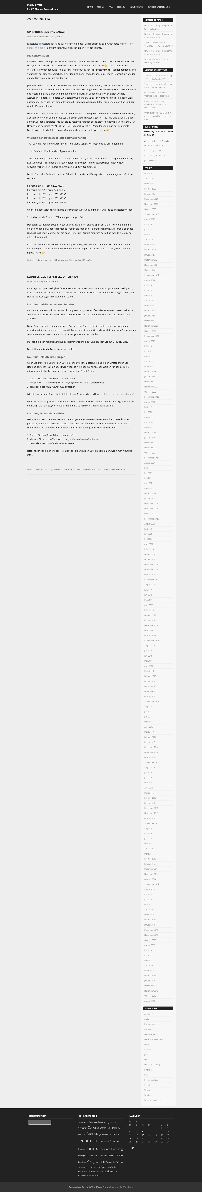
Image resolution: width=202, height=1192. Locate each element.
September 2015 (151, 823)
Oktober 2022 (150, 392)
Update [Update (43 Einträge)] (108, 1171)
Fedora (100, 7)
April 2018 (148, 666)
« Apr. (131, 1148)
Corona (147, 1029)
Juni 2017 (148, 716)
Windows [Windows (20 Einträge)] (82, 1175)
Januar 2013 (149, 980)
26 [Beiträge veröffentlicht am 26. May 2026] (137, 1141)
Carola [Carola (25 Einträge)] (113, 1122)
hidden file (86, 469)
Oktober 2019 (150, 574)
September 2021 (151, 457)
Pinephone (149, 1070)
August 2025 (149, 219)
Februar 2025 (150, 249)
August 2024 (149, 280)
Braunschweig (136, 7)
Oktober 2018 (150, 635)
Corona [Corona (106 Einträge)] (93, 1127)
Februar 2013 (150, 975)
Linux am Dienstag (152, 1064)
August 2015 (149, 828)
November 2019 (151, 569)
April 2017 (148, 727)
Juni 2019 (148, 595)
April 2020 (148, 544)
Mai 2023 (148, 356)
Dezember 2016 (151, 747)
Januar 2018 (149, 681)
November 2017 (151, 691)
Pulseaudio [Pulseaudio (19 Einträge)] (110, 1162)
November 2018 (151, 630)
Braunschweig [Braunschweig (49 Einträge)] (96, 1122)
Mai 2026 (148, 173)
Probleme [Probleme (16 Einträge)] (82, 1162)
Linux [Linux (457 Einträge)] (92, 1148)
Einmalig (165, 141)
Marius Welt (34, 5)
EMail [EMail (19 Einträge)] (104, 1134)
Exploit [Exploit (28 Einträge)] (116, 1134)
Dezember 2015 (151, 808)
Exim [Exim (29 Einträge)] (109, 1134)
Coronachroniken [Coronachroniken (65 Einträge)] (111, 1127)
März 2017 (149, 732)
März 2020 (149, 549)
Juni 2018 (148, 656)
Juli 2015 (148, 833)
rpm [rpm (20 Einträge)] (121, 1162)
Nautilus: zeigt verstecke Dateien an (52, 276)
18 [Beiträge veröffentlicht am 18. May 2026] (130, 1138)
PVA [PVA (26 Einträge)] (117, 1162)
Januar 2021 (149, 498)
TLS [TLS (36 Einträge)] (95, 1171)
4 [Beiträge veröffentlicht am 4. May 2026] (129, 1131)
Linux (90, 7)
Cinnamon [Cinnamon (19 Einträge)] (82, 1128)
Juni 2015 (148, 838)
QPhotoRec (87, 260)
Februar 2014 (150, 919)
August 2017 (149, 706)
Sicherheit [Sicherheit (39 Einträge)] (95, 1167)
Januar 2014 (149, 925)
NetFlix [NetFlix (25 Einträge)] (97, 1155)
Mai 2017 (148, 721)
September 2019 (151, 579)
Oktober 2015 (150, 818)
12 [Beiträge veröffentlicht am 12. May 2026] (137, 1135)
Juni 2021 (148, 473)
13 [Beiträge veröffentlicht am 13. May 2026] (143, 1135)
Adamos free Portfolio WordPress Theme (89, 1187)
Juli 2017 (148, 711)
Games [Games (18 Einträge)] (106, 1141)
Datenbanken (150, 1034)
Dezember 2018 (151, 625)
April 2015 (148, 848)
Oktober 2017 (150, 696)
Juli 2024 (148, 285)
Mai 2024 (148, 295)
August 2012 (149, 1001)
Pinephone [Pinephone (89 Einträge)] (115, 1155)
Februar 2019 (150, 615)
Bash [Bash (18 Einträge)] (86, 1122)
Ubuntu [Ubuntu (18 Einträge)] (100, 1172)
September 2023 (151, 336)
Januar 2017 (149, 742)
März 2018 (149, 671)
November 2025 (151, 204)
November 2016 (151, 752)
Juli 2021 (148, 468)
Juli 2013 (148, 950)
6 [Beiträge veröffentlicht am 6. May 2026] (142, 1131)
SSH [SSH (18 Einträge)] (109, 1167)
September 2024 (151, 275)
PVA (146, 1074)
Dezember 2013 (151, 930)
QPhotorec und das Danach (46, 32)
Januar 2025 (149, 255)
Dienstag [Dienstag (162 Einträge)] (94, 1133)
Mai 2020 (148, 539)
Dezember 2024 (151, 260)
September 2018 (151, 640)
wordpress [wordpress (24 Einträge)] (96, 1175)
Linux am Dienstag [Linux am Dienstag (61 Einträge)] (110, 1149)
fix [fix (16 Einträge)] (102, 1141)
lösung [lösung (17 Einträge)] (81, 1155)
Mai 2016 (148, 782)
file (70, 260)
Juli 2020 (148, 529)
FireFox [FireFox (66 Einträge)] (96, 1141)
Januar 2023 (149, 376)
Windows (148, 1095)
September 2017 (151, 701)
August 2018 (149, 645)
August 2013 (149, 945)
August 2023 (149, 341)
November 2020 (151, 508)
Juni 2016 (148, 777)
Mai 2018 (148, 661)
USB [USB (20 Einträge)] (115, 1172)
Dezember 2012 (151, 985)
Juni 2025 (148, 229)
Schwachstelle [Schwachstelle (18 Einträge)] (84, 1167)
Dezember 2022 (151, 381)
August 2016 (149, 767)
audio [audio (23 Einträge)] (81, 1122)
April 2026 (148, 178)
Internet (147, 1049)
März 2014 (149, 914)
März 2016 (149, 793)
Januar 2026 (149, 194)
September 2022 (151, 397)
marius (59, 36)
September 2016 (151, 762)
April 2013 (148, 965)
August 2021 (149, 463)
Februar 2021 (150, 493)
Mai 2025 (148, 234)
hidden (78, 469)
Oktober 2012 (150, 996)
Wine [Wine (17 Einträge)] (89, 1175)
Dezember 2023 (151, 320)
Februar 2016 (150, 798)
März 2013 (149, 970)
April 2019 (148, 605)
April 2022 (148, 422)
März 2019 (149, 610)
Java (110, 7)
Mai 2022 (148, 417)
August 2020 (149, 523)
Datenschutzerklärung (159, 7)
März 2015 (149, 853)
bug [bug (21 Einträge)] (107, 1122)
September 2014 (151, 884)
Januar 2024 (149, 315)
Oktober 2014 (150, 879)
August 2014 (149, 889)
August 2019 (149, 584)
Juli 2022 (148, 407)
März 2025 (149, 244)
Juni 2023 (148, 351)
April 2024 (148, 300)
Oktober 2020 (150, 513)
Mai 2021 (148, 478)
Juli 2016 (148, 772)
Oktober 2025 (150, 209)
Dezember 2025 (151, 199)
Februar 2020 (150, 554)
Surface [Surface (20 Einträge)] (114, 1167)
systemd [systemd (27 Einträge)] (82, 1171)
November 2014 (151, 874)
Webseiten (148, 141)
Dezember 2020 (151, 503)
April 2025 (148, 239)
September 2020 (151, 519)
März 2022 (149, 427)
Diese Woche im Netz (153, 1039)
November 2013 (151, 935)
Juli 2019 (148, 590)
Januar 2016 (149, 803)
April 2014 (148, 909)
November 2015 (151, 813)
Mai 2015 (148, 843)
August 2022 (149, 402)
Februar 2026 (150, 189)
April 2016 (148, 787)
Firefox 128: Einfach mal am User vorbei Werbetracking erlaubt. (158, 116)
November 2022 (151, 386)
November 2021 (151, 447)
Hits (158, 141)
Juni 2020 (148, 534)
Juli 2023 (148, 346)
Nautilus (95, 469)
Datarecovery (62, 260)
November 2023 (151, 326)
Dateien (59, 469)
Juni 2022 (148, 412)
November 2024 (151, 265)
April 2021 (148, 483)
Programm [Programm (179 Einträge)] (96, 1161)
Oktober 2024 (150, 270)
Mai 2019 (148, 600)
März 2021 (149, 488)
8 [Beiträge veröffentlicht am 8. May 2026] (155, 1131)
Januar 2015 (149, 864)
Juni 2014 (148, 899)
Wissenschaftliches (152, 1100)
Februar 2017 (150, 737)
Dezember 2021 (151, 442)
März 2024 (149, 305)
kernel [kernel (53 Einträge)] (82, 1149)
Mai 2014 (148, 904)
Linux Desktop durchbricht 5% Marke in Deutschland (155, 104)
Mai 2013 (148, 960)
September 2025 (151, 214)
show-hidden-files (107, 469)
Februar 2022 (150, 432)
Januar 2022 (149, 437)
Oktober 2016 (150, 757)
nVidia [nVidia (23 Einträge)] (104, 1155)
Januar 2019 (149, 620)
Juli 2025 (148, 224)
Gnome (71, 469)
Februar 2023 (150, 371)
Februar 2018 (150, 676)
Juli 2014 (148, 894)
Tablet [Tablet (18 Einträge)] (89, 1172)
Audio (146, 1019)
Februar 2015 (150, 858)
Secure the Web (151, 1080)
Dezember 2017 (151, 686)
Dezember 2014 (151, 869)
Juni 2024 (148, 290)
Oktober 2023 (150, 331)
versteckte (120, 469)
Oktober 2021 (150, 452)
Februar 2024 (150, 310)
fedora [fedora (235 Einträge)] (84, 1140)
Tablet (147, 1090)
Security (121, 7)
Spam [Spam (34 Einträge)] (104, 1167)
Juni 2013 (148, 955)
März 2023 (149, 366)
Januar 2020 (149, 559)
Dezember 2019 (151, 564)
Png (79, 260)
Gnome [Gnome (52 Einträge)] (114, 1141)
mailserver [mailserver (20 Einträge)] (89, 1155)
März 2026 (149, 183)
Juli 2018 (148, 650)
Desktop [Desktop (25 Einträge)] (82, 1134)
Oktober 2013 (150, 940)
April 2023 (148, 361)
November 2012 (151, 991)
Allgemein (148, 1014)
